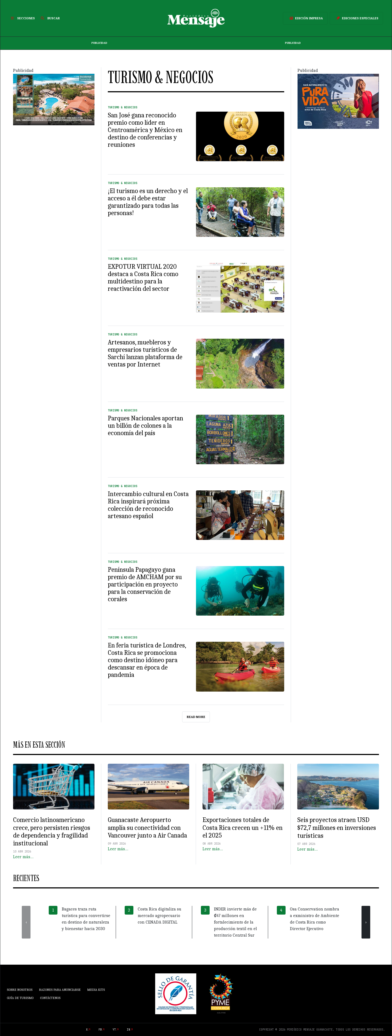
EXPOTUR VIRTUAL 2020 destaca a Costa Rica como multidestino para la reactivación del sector (143, 277)
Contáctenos (50, 998)
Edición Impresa (305, 18)
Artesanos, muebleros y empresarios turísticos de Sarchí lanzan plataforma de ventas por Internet (145, 353)
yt (114, 1029)
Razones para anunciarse (60, 990)
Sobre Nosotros (19, 990)
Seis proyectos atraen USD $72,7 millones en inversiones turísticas (336, 827)
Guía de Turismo (20, 998)
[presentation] (26, 922)
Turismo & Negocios (122, 107)
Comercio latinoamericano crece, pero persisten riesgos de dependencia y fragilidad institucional (51, 831)
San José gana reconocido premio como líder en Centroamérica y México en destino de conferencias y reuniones (145, 129)
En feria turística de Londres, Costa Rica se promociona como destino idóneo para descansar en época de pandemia (147, 660)
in (128, 1029)
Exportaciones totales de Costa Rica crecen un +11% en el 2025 (243, 827)
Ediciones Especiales (356, 18)
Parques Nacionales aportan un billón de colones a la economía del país (145, 425)
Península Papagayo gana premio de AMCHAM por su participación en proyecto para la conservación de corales (145, 584)
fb (100, 1029)
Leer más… (23, 856)
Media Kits (96, 990)
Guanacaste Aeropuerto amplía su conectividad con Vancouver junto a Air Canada (147, 827)
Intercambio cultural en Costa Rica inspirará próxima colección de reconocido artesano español (148, 505)
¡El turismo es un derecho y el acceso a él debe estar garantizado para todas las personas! (148, 202)
